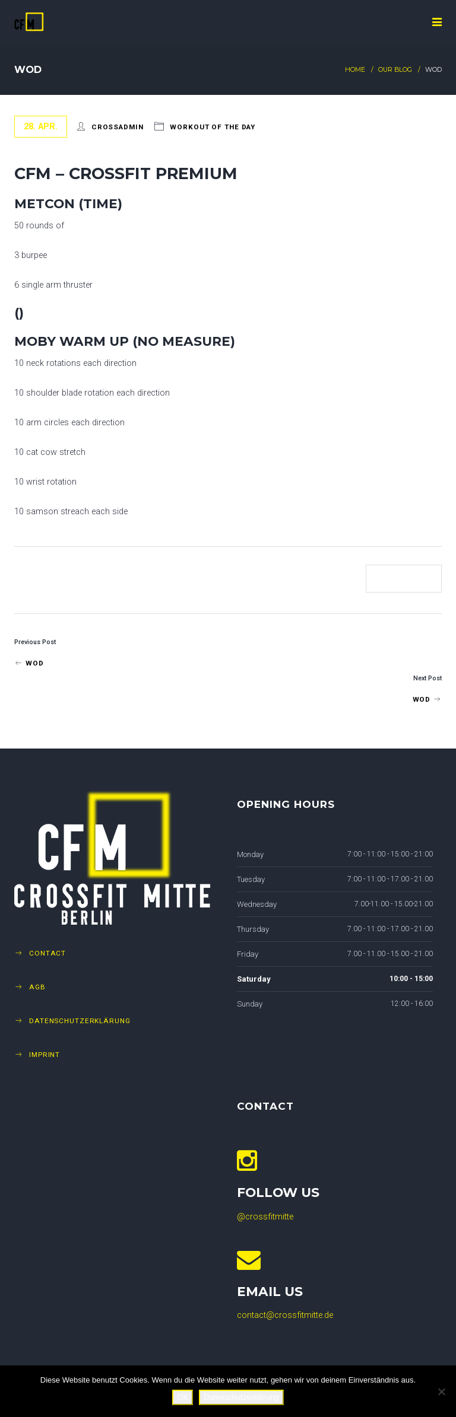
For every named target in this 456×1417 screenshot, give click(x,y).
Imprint (44, 1054)
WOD (427, 699)
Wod (28, 663)
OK (182, 1397)
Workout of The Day (212, 127)
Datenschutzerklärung (80, 1021)
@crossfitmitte (265, 1217)
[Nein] (441, 1391)
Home (355, 70)
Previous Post (35, 642)
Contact (47, 953)
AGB (37, 987)
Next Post (427, 678)
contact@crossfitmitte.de (285, 1315)
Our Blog (395, 70)
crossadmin (117, 127)
